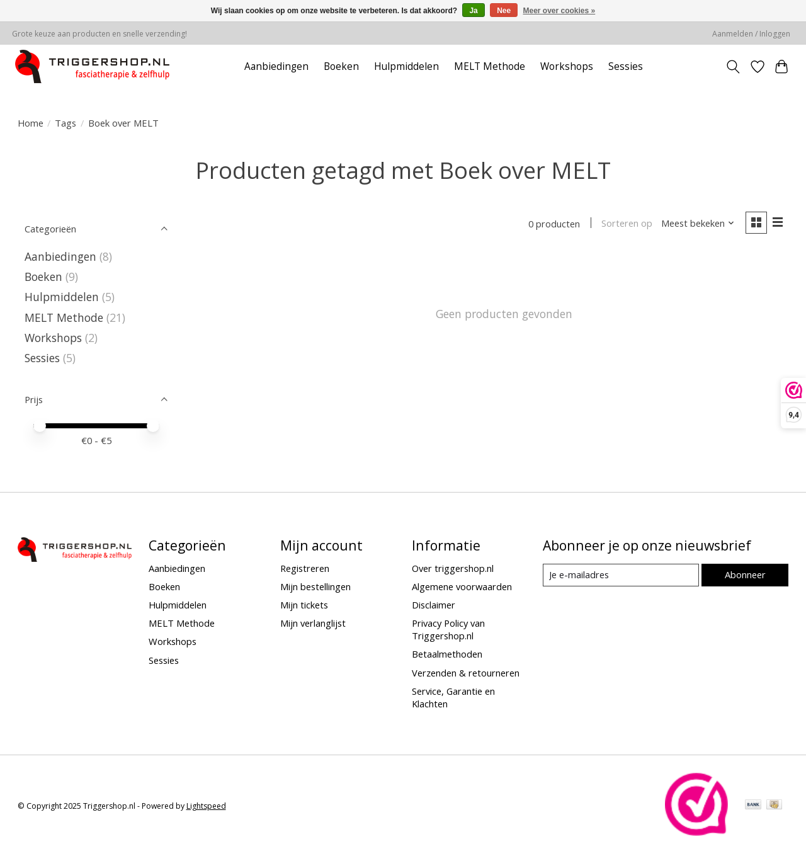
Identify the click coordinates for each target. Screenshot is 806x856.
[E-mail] (620, 575)
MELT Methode (489, 66)
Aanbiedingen (276, 66)
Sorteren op (626, 223)
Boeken (341, 66)
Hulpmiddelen (406, 66)
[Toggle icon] (733, 66)
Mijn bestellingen (315, 586)
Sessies (625, 66)
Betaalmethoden (447, 654)
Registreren (304, 568)
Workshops (566, 66)
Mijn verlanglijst (313, 623)
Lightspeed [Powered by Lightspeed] (206, 806)
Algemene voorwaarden (462, 586)
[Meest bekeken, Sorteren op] (698, 223)
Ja (473, 10)
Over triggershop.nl (453, 568)
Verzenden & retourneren (465, 672)
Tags (65, 123)
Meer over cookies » (559, 10)
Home (30, 123)
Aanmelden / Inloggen (751, 33)
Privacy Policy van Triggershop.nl (448, 629)
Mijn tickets (304, 604)
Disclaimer (433, 604)
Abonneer (745, 574)
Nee (504, 10)
